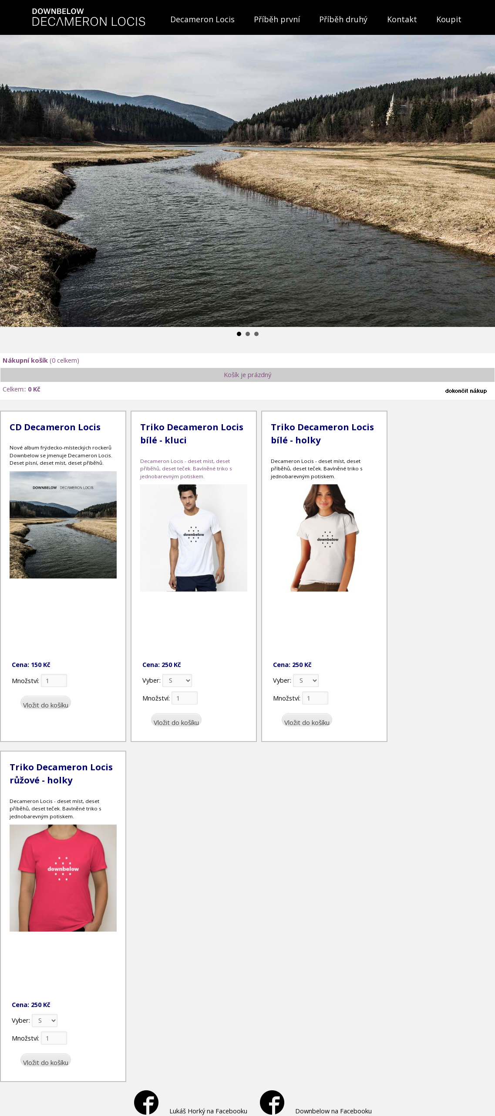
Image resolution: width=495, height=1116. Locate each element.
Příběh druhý (343, 19)
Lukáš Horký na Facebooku (190, 1110)
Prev (11, 174)
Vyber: (167, 680)
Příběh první (277, 19)
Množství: (39, 680)
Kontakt (402, 19)
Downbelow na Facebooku (316, 1110)
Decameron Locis (202, 19)
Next (484, 174)
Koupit (448, 19)
